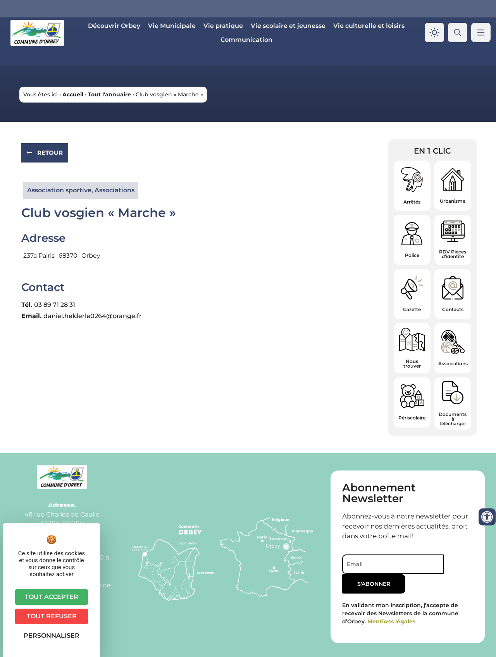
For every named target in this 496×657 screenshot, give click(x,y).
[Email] (388, 564)
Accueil (72, 94)
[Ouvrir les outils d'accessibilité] (487, 516)
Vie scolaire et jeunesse (288, 25)
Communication (246, 39)
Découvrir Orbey (114, 25)
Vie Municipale (172, 25)
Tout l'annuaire (109, 94)
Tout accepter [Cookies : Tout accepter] (51, 597)
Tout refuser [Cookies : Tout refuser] (52, 616)
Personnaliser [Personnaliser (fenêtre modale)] (51, 635)
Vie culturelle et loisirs (369, 25)
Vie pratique (223, 25)
